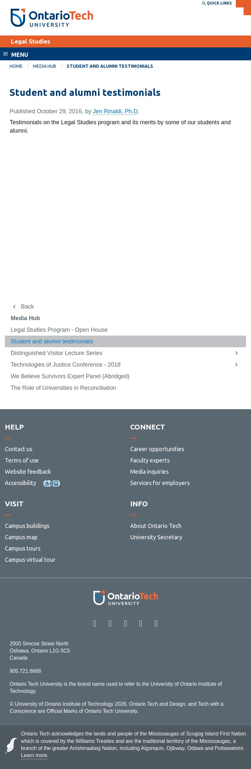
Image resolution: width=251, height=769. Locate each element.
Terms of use (22, 460)
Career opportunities (157, 449)
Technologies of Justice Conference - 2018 (65, 364)
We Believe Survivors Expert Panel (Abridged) (70, 376)
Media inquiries (149, 471)
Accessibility (20, 483)
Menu (19, 54)
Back (27, 306)
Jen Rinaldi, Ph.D (115, 111)
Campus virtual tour (30, 559)
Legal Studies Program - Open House (59, 330)
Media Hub (44, 66)
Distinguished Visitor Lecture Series (56, 353)
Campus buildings (27, 525)
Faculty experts (150, 460)
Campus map (21, 537)
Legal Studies (30, 41)
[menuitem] (21, 66)
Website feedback (28, 471)
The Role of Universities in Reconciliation (63, 388)
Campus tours (22, 548)
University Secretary (156, 537)
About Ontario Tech (156, 525)
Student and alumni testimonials (52, 341)
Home (16, 66)
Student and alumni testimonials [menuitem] (110, 66)
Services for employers (160, 483)
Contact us (18, 449)
